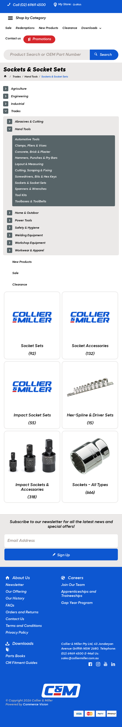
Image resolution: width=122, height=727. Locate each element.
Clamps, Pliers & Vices (30, 145)
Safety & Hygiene (27, 227)
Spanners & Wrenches (30, 189)
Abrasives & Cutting (29, 121)
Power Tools (23, 220)
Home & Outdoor (26, 213)
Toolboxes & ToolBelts (30, 201)
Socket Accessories (90, 346)
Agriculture (18, 88)
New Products (22, 262)
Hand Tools (23, 129)
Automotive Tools (27, 139)
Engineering (19, 96)
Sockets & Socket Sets (30, 183)
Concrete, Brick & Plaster (32, 152)
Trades (16, 111)
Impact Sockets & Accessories (32, 487)
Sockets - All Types (90, 485)
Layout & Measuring (29, 164)
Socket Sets (32, 346)
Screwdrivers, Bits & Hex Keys (36, 176)
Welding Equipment (29, 235)
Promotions (41, 39)
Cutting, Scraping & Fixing (33, 170)
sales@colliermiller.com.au (80, 658)
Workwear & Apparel (29, 250)
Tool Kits (21, 195)
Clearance (19, 284)
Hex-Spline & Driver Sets (90, 415)
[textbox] (47, 55)
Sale (15, 273)
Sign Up (63, 555)
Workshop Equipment (30, 243)
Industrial (17, 104)
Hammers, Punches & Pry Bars (36, 158)
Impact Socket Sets (32, 415)
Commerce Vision (35, 704)
